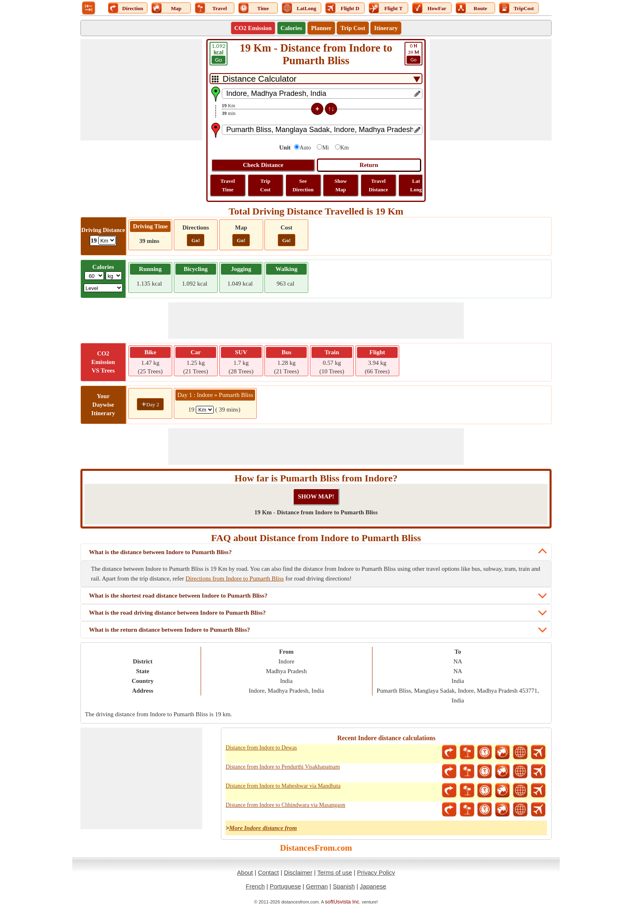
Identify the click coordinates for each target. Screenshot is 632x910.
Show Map (341, 185)
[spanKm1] (205, 410)
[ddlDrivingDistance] (107, 240)
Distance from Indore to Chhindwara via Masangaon (285, 805)
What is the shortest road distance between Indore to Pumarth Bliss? (178, 595)
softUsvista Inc (342, 902)
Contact (268, 872)
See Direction (303, 185)
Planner (321, 28)
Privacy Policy (376, 872)
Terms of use (334, 872)
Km (344, 148)
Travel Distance (378, 185)
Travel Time (228, 185)
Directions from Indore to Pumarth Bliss (235, 578)
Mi (325, 148)
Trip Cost (352, 28)
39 (413, 53)
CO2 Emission (253, 28)
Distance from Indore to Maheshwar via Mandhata (282, 786)
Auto (305, 148)
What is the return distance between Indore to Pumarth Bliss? (169, 629)
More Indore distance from (263, 828)
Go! (195, 240)
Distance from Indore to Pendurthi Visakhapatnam (282, 767)
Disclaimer (298, 872)
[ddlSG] (103, 288)
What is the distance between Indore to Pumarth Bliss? (160, 552)
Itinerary (386, 28)
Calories (291, 28)
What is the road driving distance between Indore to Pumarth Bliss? (177, 612)
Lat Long (416, 185)
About (245, 872)
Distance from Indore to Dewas (261, 748)
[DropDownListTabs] (316, 78)
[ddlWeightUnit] (114, 275)
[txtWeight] (94, 275)
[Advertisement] (141, 90)
